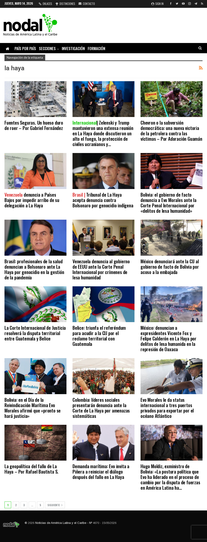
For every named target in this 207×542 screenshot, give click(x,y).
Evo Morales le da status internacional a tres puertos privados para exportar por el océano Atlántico (167, 407)
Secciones (47, 48)
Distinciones (65, 3)
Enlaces (45, 3)
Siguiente (54, 505)
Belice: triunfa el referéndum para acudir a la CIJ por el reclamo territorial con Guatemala (99, 335)
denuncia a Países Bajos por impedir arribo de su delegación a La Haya (31, 200)
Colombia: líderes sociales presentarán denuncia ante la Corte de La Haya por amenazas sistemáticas (101, 407)
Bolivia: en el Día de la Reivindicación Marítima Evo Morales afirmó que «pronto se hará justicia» (32, 407)
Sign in (157, 3)
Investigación (73, 48)
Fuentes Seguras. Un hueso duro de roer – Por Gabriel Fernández (33, 125)
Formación (96, 48)
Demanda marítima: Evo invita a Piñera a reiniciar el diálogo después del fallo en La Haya (101, 471)
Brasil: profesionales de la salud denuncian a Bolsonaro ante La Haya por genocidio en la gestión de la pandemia (34, 269)
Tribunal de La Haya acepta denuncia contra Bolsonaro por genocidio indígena (103, 200)
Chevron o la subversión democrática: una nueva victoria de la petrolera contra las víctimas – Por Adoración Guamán (171, 130)
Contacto (87, 3)
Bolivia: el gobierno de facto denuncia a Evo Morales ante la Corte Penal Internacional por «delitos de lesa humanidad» (168, 202)
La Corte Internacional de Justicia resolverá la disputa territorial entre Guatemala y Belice (35, 333)
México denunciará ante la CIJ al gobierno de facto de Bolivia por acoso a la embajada (170, 266)
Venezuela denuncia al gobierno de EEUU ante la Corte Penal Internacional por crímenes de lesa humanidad (101, 269)
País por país (25, 48)
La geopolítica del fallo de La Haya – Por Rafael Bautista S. (31, 469)
